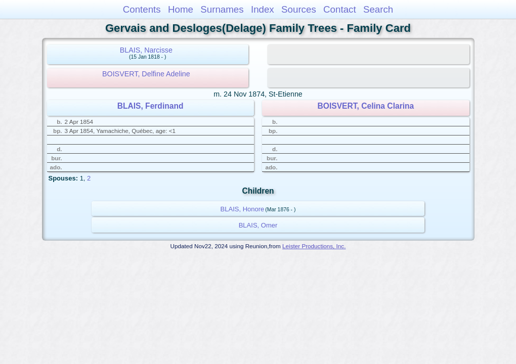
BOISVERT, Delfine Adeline (146, 74)
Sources (298, 9)
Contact (339, 9)
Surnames (221, 9)
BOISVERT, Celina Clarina (366, 106)
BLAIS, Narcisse (146, 50)
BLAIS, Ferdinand (150, 106)
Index (262, 9)
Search (378, 9)
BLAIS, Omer (258, 225)
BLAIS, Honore (243, 209)
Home (180, 9)
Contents (142, 9)
